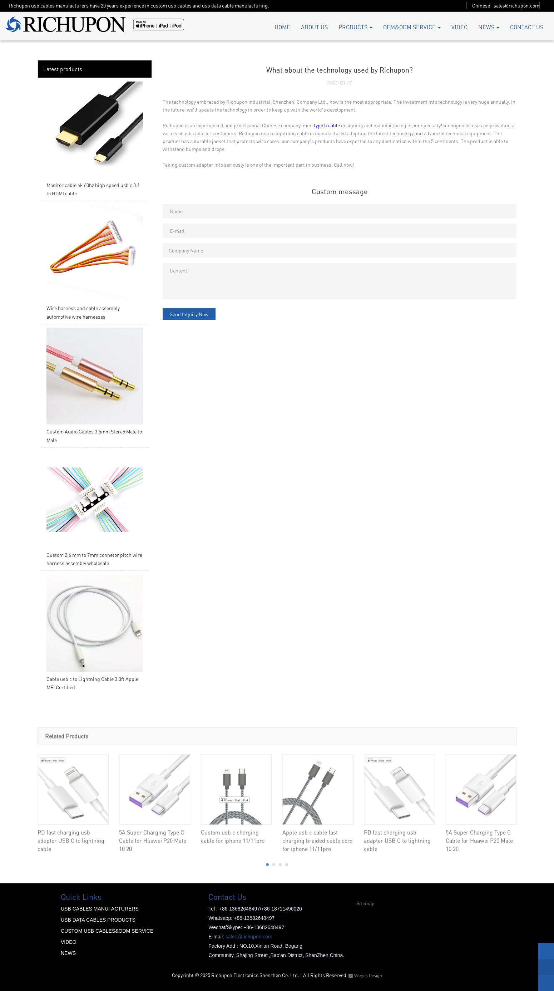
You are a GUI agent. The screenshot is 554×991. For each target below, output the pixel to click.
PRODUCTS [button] (355, 27)
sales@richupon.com (516, 5)
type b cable (327, 125)
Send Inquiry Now (189, 314)
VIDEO (459, 27)
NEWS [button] (488, 27)
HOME (282, 27)
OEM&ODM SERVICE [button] (412, 27)
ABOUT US (314, 27)
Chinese (481, 5)
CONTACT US (526, 27)
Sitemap (365, 903)
